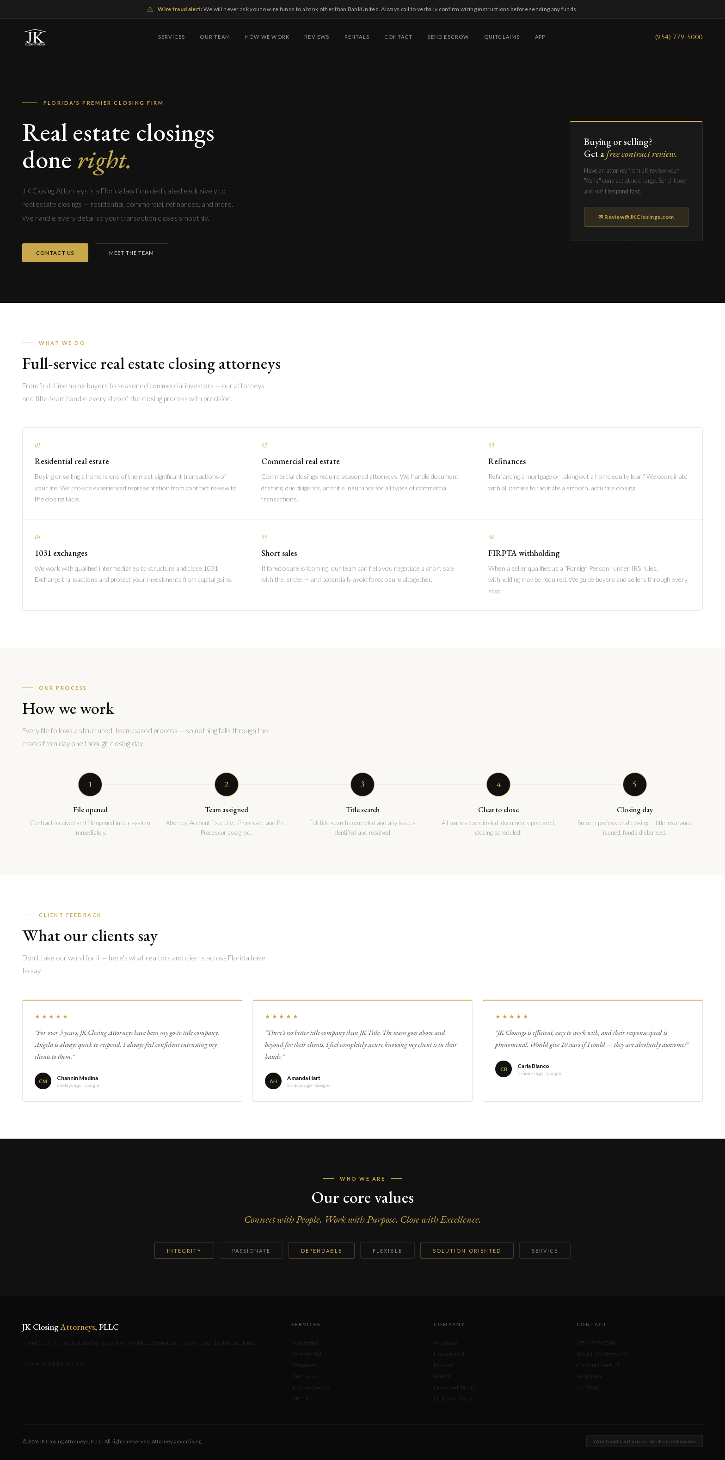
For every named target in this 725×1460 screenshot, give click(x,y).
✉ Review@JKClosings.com (636, 216)
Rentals (356, 37)
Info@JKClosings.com (602, 1354)
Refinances (304, 1365)
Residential (304, 1342)
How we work (267, 37)
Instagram (589, 1376)
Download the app (455, 1387)
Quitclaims (502, 37)
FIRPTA (300, 1398)
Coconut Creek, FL (599, 1365)
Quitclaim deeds (453, 1398)
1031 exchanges (310, 1387)
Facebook (588, 1387)
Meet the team (131, 253)
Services (171, 37)
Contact (398, 37)
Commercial (306, 1354)
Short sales (304, 1376)
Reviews (316, 37)
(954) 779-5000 (679, 37)
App (540, 37)
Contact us (55, 253)
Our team (215, 37)
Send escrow (448, 37)
